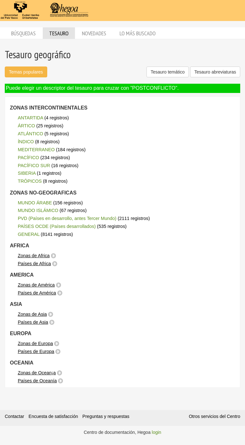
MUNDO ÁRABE (35, 202)
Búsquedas (23, 33)
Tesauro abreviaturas (215, 71)
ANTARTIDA (30, 117)
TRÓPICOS (30, 181)
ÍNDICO (26, 141)
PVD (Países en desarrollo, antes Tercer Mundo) (67, 218)
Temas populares (26, 71)
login (156, 432)
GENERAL (29, 234)
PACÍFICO (28, 157)
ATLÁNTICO (30, 133)
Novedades (94, 33)
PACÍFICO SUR (34, 165)
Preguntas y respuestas (105, 416)
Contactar (14, 416)
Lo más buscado (138, 33)
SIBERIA (27, 173)
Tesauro (59, 33)
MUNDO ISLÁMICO (38, 210)
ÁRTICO (26, 125)
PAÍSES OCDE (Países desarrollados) (57, 226)
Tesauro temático (168, 71)
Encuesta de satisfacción (53, 416)
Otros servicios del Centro (214, 416)
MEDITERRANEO (36, 149)
